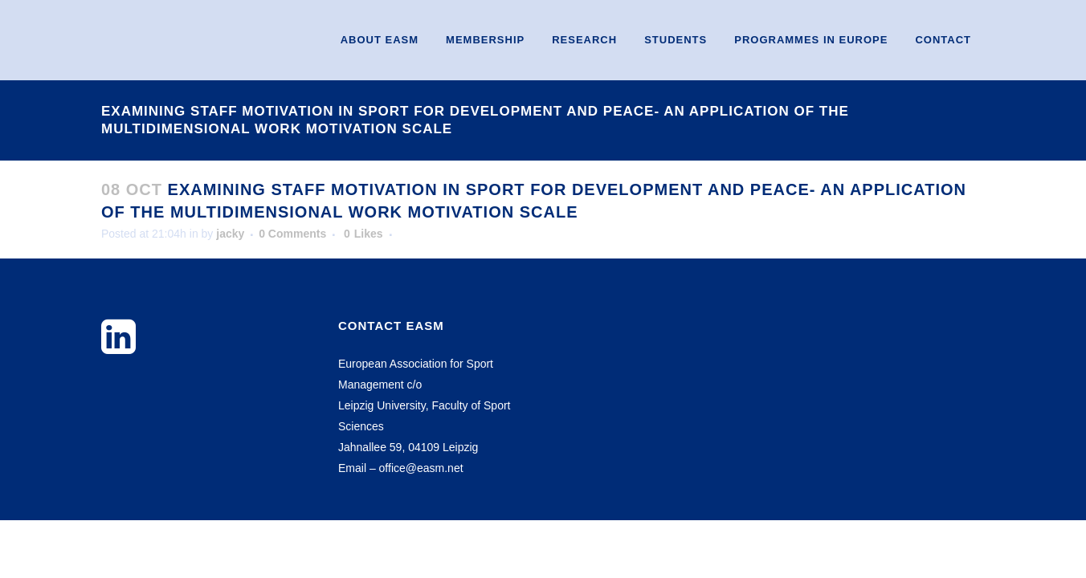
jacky (230, 233)
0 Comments (292, 233)
